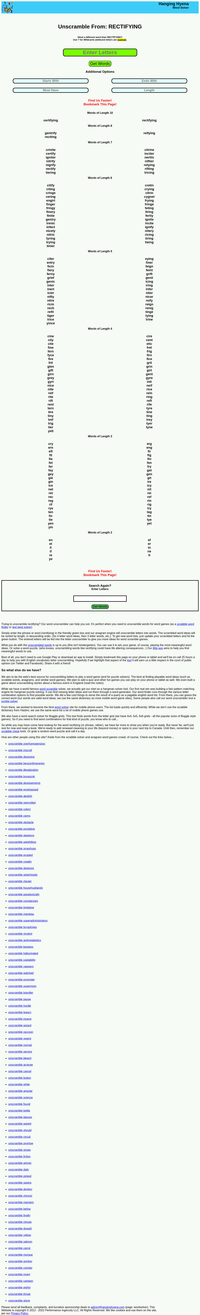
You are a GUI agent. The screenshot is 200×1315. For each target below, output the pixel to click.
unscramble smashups (22, 848)
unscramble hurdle (19, 1005)
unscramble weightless (22, 842)
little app (158, 648)
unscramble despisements (24, 783)
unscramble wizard (19, 1025)
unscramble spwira (19, 1182)
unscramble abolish (20, 796)
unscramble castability (21, 959)
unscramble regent (19, 1038)
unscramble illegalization (23, 769)
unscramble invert (19, 1274)
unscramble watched (21, 973)
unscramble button (19, 1077)
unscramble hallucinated (23, 953)
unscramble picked (19, 1176)
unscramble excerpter (21, 979)
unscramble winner (19, 1163)
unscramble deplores (21, 868)
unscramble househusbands (25, 887)
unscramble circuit (19, 1136)
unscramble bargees (20, 946)
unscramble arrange (20, 1064)
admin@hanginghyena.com (108, 1307)
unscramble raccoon (20, 1032)
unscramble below (19, 1208)
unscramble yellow (19, 1235)
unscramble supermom (22, 986)
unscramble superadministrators (28, 920)
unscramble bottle (19, 1110)
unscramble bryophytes (22, 927)
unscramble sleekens (21, 835)
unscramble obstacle (21, 822)
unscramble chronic (20, 1195)
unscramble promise (20, 1143)
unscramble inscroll (20, 750)
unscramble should (19, 1130)
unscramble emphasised (23, 789)
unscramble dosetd (20, 1228)
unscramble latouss (20, 1117)
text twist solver (21, 627)
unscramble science (20, 1097)
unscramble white (19, 1084)
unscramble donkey (20, 1189)
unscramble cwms (19, 815)
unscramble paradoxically (24, 894)
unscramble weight (19, 1123)
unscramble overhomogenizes (26, 743)
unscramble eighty (19, 1287)
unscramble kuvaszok (21, 776)
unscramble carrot (19, 1248)
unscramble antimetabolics (24, 940)
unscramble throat (19, 1294)
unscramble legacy (19, 1012)
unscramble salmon (20, 1241)
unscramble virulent (20, 933)
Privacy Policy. (20, 1313)
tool (129, 660)
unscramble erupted (20, 855)
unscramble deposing (21, 756)
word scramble (48, 688)
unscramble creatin (20, 861)
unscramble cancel (19, 1071)
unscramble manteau (21, 914)
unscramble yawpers (21, 966)
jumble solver (9, 701)
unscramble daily (18, 1169)
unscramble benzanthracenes (26, 763)
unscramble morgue (20, 1254)
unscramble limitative (21, 907)
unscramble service (20, 1051)
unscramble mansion (21, 1202)
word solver (62, 707)
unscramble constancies (23, 900)
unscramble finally (19, 1215)
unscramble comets (20, 1267)
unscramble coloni (19, 809)
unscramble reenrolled (22, 802)
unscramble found (19, 1104)
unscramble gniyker (20, 1261)
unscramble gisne (19, 1300)
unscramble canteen (20, 1280)
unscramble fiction (19, 1156)
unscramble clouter (20, 881)
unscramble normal (20, 1045)
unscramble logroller (20, 992)
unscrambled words (40, 645)
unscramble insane (19, 1018)
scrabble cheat (10, 731)
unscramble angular (20, 1090)
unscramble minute (20, 1222)
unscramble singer (19, 1149)
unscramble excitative (21, 828)
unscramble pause (19, 999)
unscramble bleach (19, 1058)
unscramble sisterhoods (22, 874)
